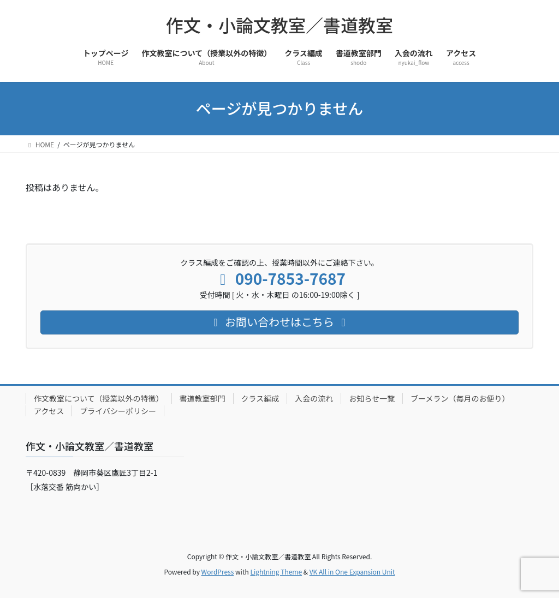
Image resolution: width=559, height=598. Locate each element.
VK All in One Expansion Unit (352, 571)
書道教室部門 (202, 398)
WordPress (217, 571)
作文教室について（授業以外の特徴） (99, 398)
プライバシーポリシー (118, 410)
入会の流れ (314, 398)
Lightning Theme (276, 571)
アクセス (49, 410)
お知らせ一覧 (372, 398)
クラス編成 (260, 398)
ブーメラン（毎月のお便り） (460, 398)
